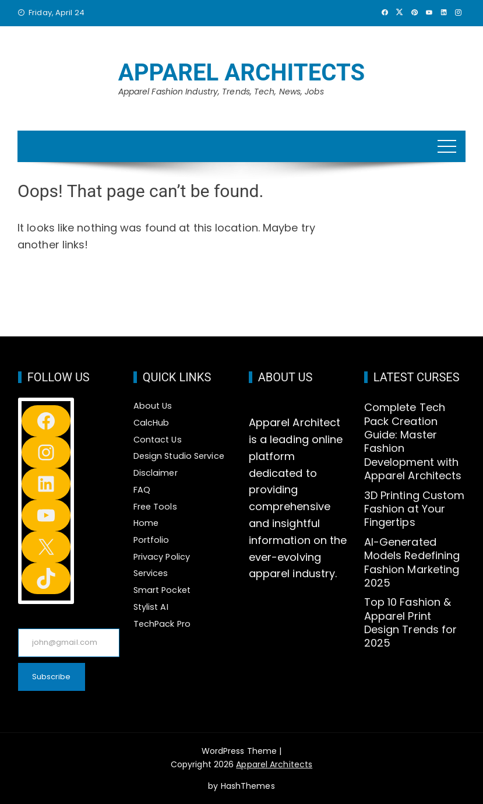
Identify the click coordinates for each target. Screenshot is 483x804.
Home (145, 523)
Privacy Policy (161, 557)
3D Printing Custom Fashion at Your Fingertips (414, 509)
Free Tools (155, 506)
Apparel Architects (241, 72)
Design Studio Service (178, 456)
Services (150, 573)
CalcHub (151, 423)
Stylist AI (150, 607)
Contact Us (157, 439)
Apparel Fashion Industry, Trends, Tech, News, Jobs (221, 91)
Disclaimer (155, 473)
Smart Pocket (162, 590)
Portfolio (151, 540)
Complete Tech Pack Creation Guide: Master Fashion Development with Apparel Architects (413, 441)
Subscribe (51, 676)
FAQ (141, 490)
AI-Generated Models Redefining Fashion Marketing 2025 (412, 562)
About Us (152, 406)
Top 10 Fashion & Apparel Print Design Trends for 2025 (410, 622)
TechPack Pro (162, 624)
